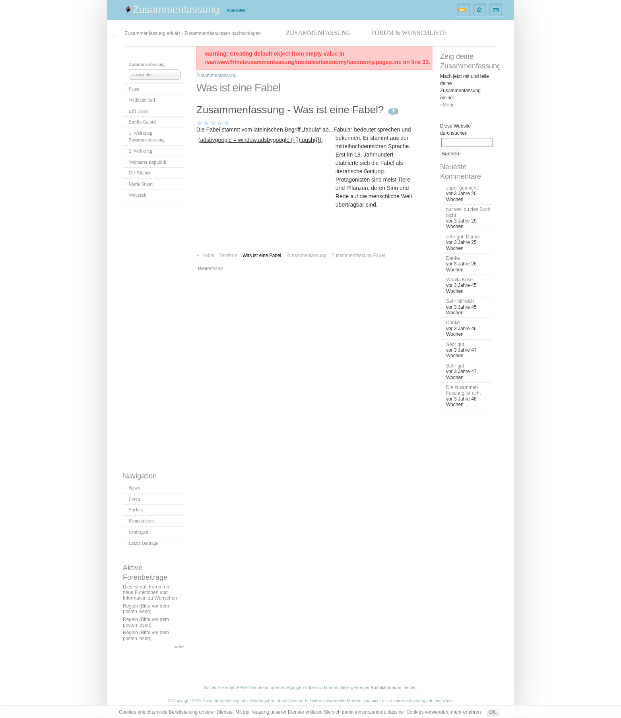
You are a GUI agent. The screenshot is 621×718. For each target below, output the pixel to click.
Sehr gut (455, 344)
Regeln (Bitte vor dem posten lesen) (146, 608)
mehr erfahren (466, 712)
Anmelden (235, 10)
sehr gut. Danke (463, 237)
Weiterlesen (210, 268)
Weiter (179, 647)
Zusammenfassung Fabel (358, 255)
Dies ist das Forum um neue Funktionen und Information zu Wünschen (150, 592)
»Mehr (447, 105)
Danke (453, 258)
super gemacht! (462, 188)
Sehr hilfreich (460, 301)
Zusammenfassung (176, 9)
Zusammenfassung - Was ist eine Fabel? (290, 110)
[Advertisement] (154, 334)
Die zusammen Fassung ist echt (463, 390)
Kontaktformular (386, 687)
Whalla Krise (459, 280)
